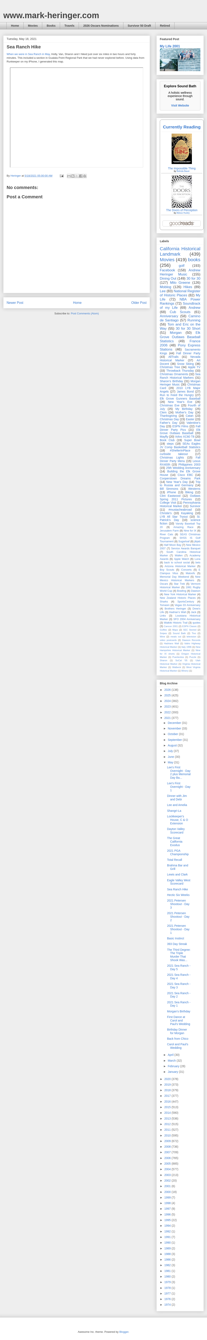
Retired (165, 25)
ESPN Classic (189, 626)
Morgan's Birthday (178, 1011)
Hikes (187, 287)
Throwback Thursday (180, 370)
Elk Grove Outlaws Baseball (180, 431)
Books (51, 25)
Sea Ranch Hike (177, 889)
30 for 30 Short (188, 329)
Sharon (163, 660)
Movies (33, 25)
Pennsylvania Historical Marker (180, 504)
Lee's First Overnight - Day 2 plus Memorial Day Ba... (179, 772)
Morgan (176, 333)
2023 (168, 706)
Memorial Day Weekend (174, 576)
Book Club (167, 440)
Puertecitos (178, 657)
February (174, 1066)
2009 (168, 1141)
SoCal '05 (181, 660)
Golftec (163, 630)
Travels (69, 25)
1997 (168, 1208)
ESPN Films (180, 426)
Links (163, 615)
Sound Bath (179, 633)
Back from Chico (177, 1038)
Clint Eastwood (170, 495)
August (172, 745)
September (175, 739)
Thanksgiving (168, 415)
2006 (168, 1158)
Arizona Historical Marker (180, 566)
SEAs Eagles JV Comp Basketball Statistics (180, 445)
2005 (168, 1163)
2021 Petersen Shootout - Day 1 (178, 929)
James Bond (185, 391)
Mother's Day (184, 412)
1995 (168, 1220)
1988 (168, 1254)
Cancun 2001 (171, 626)
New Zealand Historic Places (178, 597)
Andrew (194, 308)
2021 (168, 718)
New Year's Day (177, 482)
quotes (196, 622)
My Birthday (184, 409)
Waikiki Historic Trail (176, 622)
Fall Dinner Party (188, 353)
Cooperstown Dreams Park (180, 478)
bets (197, 562)
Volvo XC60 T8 (185, 436)
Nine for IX (190, 530)
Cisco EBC (185, 475)
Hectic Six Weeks (178, 895)
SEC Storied (189, 630)
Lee (163, 291)
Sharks (164, 601)
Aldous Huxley (183, 213)
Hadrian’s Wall (177, 612)
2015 (168, 1107)
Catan (189, 415)
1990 (168, 1242)
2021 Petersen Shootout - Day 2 (178, 916)
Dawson (196, 590)
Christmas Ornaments (174, 374)
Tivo (194, 633)
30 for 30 (193, 278)
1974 (168, 1304)
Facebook (167, 270)
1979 (168, 1282)
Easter (190, 419)
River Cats (166, 534)
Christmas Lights (172, 457)
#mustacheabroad (180, 509)
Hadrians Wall (171, 643)
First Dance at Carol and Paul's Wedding (178, 1020)
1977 (168, 1293)
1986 (168, 1259)
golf (181, 266)
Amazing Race (183, 527)
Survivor (195, 506)
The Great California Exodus (174, 841)
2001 (168, 1186)
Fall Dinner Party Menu (180, 459)
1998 (168, 1203)
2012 (168, 1124)
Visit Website (180, 105)
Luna (197, 559)
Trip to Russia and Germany (180, 483)
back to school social (177, 562)
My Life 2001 (170, 46)
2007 (168, 1152)
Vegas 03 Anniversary (187, 605)
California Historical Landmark (180, 251)
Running (194, 320)
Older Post (139, 302)
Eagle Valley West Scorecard (178, 882)
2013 (168, 1118)
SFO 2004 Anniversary (186, 619)
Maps (175, 630)
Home (15, 25)
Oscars (164, 583)
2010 (168, 1135)
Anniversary (169, 316)
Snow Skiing (185, 363)
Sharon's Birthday (171, 381)
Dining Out (168, 278)
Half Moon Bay (172, 545)
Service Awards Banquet (185, 548)
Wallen (179, 555)
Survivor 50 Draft (139, 25)
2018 (168, 1090)
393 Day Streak (177, 944)
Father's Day (168, 422)
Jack (193, 612)
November (175, 728)
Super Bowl (192, 440)
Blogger (123, 1331)
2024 (168, 701)
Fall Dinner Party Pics (180, 428)
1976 (168, 1299)
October (173, 734)
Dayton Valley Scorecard (176, 830)
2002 (168, 1180)
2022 (168, 712)
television (191, 636)
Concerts (186, 569)
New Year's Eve (180, 402)
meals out (176, 636)
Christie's (166, 513)
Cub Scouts (180, 312)
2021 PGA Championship (178, 852)
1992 (168, 1231)
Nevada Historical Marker (180, 358)
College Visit (168, 502)
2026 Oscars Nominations (101, 25)
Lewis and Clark (177, 874)
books (194, 259)
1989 (168, 1248)
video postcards (168, 640)
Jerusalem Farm (169, 530)
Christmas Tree (170, 367)
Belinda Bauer (183, 171)
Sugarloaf (184, 541)
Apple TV (194, 367)
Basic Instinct (175, 938)
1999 (168, 1197)
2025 (168, 695)
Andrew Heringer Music (180, 272)
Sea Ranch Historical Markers (180, 375)
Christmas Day (169, 419)
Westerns (194, 488)
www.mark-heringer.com (51, 15)
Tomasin (165, 605)
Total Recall (174, 859)
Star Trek (179, 583)
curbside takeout (174, 454)
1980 (168, 1276)
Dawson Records (191, 640)
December (175, 722)
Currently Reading (182, 127)
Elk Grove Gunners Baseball (180, 398)
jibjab (197, 541)
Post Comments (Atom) (85, 313)
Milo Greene (180, 283)
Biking (189, 492)
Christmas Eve (169, 405)
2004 (168, 1169)
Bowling (181, 590)
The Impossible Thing (182, 168)
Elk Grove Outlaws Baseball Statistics (180, 337)
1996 (168, 1214)
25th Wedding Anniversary (183, 467)
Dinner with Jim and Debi (177, 797)
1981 (168, 1271)
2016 (168, 1101)
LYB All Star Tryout (174, 516)
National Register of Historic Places (180, 293)
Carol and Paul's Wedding (177, 1046)
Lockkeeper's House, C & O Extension (177, 820)
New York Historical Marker (180, 594)
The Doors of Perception (181, 210)
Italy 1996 (187, 647)
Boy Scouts (167, 569)
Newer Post (15, 302)
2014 (168, 1112)
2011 (168, 1129)
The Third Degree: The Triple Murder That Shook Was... (178, 955)
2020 (168, 1079)
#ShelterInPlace (180, 450)
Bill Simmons (169, 488)
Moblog (165, 287)
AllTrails (173, 356)
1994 (168, 1225)
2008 (168, 1146)
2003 (168, 1175)
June (171, 756)
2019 (168, 1084)
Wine (162, 636)
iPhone (171, 492)
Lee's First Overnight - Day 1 (178, 787)
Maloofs (190, 573)
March (172, 1060)
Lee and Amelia (177, 805)
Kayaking (187, 513)
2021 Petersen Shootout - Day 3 (178, 904)
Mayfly (164, 436)
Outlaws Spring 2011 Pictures (180, 497)
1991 (168, 1237)
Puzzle (192, 657)
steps (170, 443)
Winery (185, 670)
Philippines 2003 (189, 464)
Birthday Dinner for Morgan (177, 1031)
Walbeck (176, 667)
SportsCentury (185, 601)
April (171, 1054)
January (173, 1071)
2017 (168, 1095)
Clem (163, 412)
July (171, 751)
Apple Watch (181, 559)
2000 (168, 1192)
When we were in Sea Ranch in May (28, 54)
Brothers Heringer (175, 608)
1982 (168, 1265)
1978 (168, 1288)
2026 (168, 689)
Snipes (163, 633)
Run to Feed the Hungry (177, 395)
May (171, 762)
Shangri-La (174, 810)
